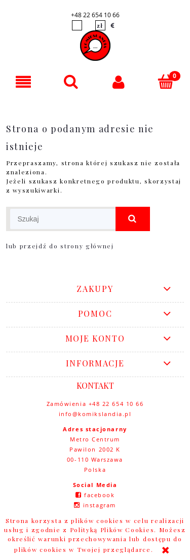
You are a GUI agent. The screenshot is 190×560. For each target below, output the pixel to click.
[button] (24, 82)
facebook (99, 495)
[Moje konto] (119, 82)
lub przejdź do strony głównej (60, 246)
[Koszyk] (166, 81)
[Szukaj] (71, 81)
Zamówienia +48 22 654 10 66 (95, 403)
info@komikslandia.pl (95, 414)
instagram (99, 505)
